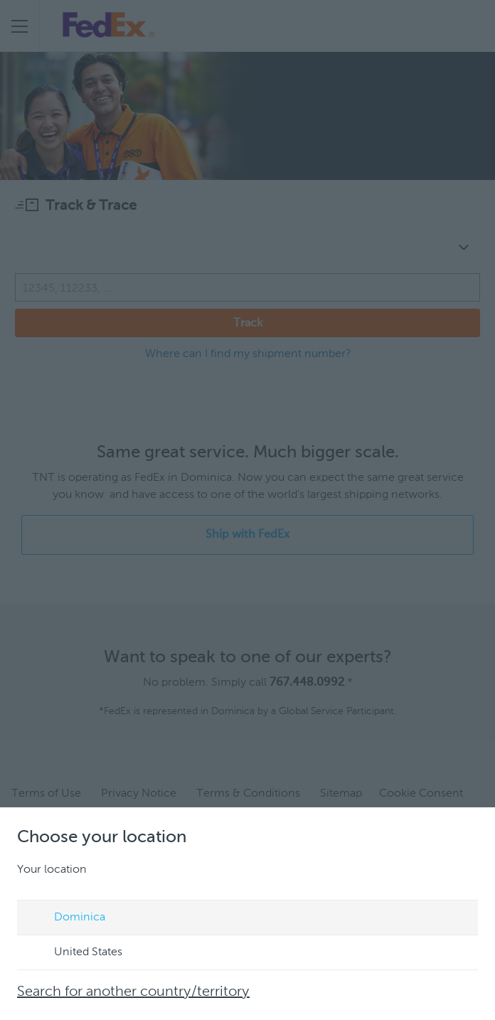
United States (74, 953)
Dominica (66, 918)
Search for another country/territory (133, 992)
